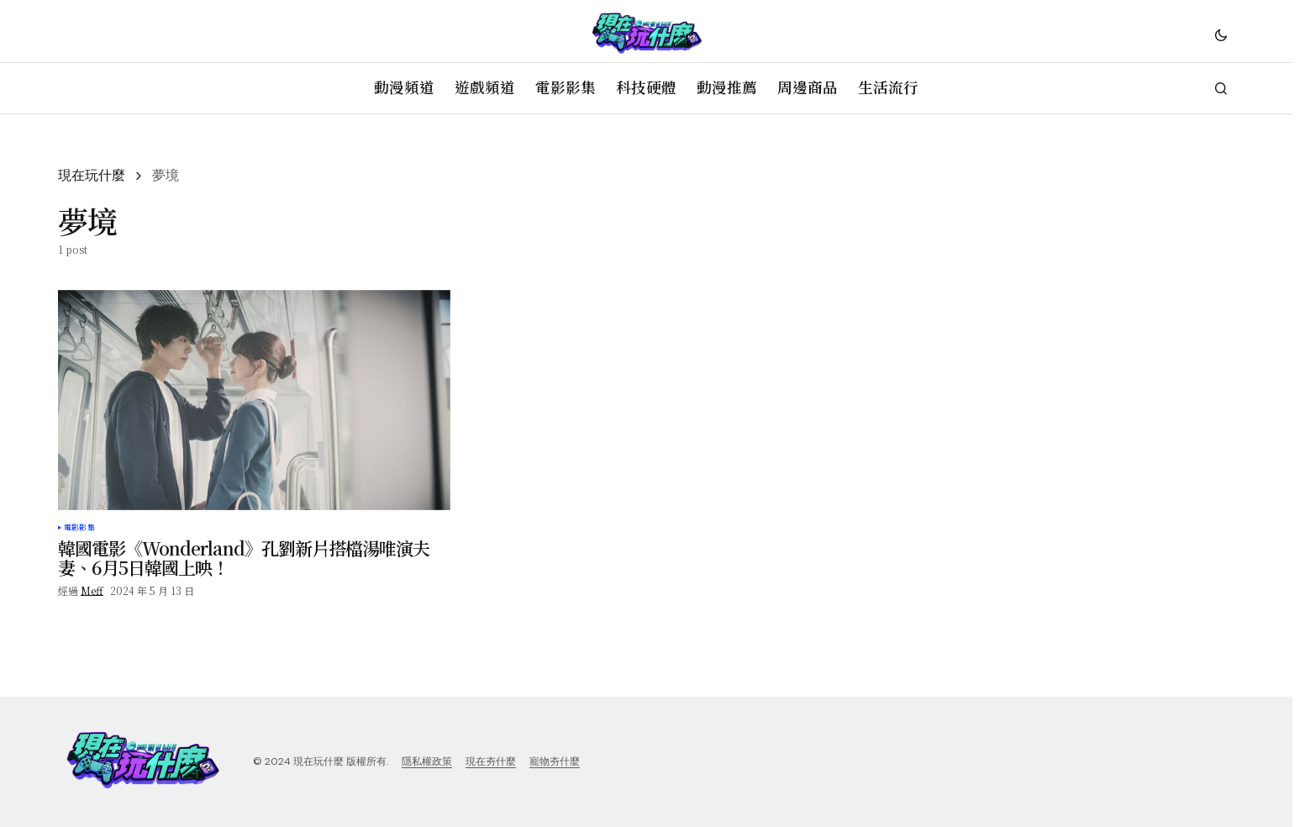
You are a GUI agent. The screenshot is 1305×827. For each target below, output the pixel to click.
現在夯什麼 (491, 761)
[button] (1221, 34)
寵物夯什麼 (554, 761)
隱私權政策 (427, 761)
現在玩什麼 (91, 175)
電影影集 (79, 528)
